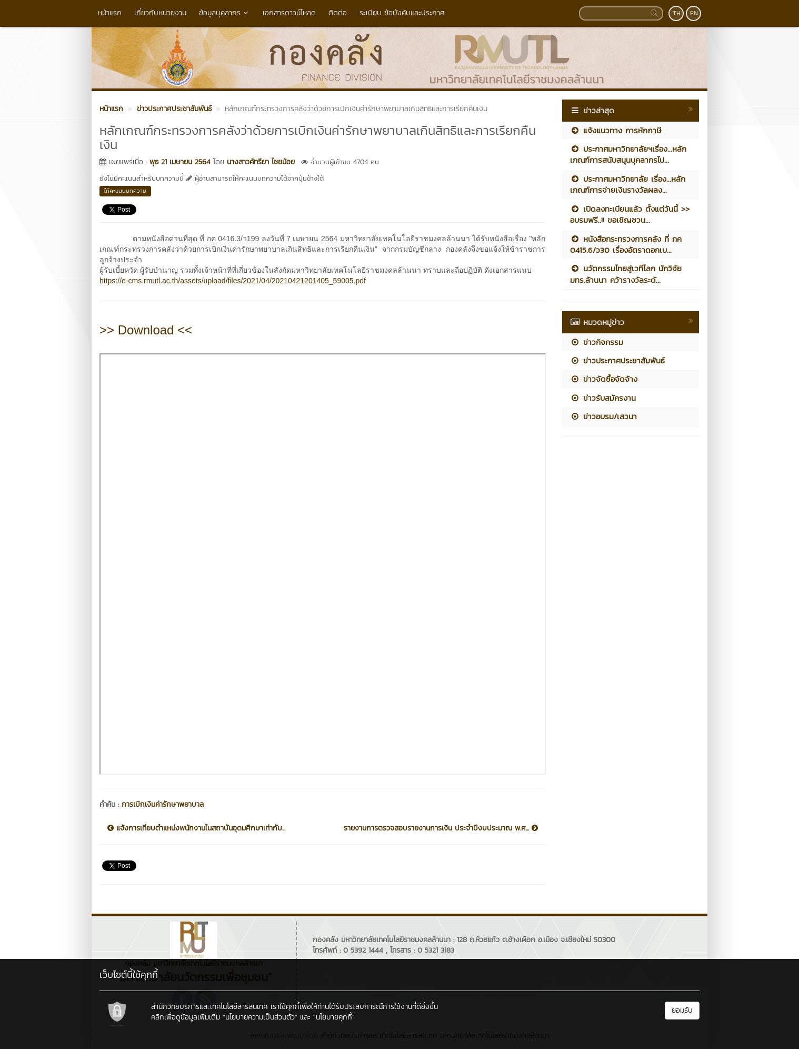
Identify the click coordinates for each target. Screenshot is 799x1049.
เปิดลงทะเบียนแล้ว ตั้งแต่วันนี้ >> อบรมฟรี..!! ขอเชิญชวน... (630, 214)
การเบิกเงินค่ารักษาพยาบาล (163, 804)
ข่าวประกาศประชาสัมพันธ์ (617, 360)
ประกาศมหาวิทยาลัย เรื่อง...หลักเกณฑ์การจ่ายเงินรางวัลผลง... (627, 184)
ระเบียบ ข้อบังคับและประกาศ (402, 12)
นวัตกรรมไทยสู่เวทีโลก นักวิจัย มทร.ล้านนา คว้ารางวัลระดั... (626, 273)
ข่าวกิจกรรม (596, 342)
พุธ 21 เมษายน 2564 (180, 161)
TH (677, 13)
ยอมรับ (682, 1010)
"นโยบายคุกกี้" (334, 1017)
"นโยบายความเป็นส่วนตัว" (260, 1017)
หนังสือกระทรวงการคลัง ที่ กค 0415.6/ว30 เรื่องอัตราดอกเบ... (626, 244)
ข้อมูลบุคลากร (224, 12)
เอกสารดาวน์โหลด (289, 12)
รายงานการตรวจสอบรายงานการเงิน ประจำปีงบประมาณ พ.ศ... (441, 828)
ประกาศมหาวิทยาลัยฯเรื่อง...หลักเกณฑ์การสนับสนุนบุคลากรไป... (628, 154)
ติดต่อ (337, 12)
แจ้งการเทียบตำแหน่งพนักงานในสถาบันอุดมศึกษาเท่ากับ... (196, 828)
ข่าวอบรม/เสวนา (603, 416)
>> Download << (145, 330)
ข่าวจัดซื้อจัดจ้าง (603, 379)
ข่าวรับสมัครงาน (603, 398)
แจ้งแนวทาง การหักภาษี (615, 130)
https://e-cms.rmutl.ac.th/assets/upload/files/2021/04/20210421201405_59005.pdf (232, 280)
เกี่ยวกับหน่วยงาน (160, 12)
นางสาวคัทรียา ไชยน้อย (261, 161)
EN (694, 13)
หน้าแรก (110, 12)
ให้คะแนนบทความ (125, 190)
